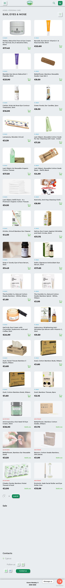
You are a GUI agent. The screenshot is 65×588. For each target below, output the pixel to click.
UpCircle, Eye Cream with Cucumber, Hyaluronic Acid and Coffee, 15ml (15, 329)
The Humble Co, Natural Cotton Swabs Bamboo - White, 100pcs (15, 295)
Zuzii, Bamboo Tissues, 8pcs (45, 392)
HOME (5, 10)
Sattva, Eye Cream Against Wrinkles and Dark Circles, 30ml (48, 232)
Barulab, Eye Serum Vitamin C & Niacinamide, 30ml (46, 41)
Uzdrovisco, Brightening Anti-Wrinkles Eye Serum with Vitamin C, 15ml (48, 329)
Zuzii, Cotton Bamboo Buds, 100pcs (48, 361)
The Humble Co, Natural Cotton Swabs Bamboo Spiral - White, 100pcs (46, 296)
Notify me (27, 427)
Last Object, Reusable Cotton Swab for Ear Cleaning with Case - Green (47, 138)
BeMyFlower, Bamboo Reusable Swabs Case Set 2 (46, 75)
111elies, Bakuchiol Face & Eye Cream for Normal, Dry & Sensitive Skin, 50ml (17, 42)
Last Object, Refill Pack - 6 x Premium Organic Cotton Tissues (16, 201)
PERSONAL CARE (15, 10)
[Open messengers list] (59, 581)
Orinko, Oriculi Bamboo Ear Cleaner (16, 231)
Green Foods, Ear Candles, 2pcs (46, 105)
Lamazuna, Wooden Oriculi (13, 137)
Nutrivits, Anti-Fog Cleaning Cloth (47, 200)
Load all (15, 496)
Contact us (23, 571)
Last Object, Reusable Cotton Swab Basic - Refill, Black (47, 169)
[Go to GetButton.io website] (59, 585)
